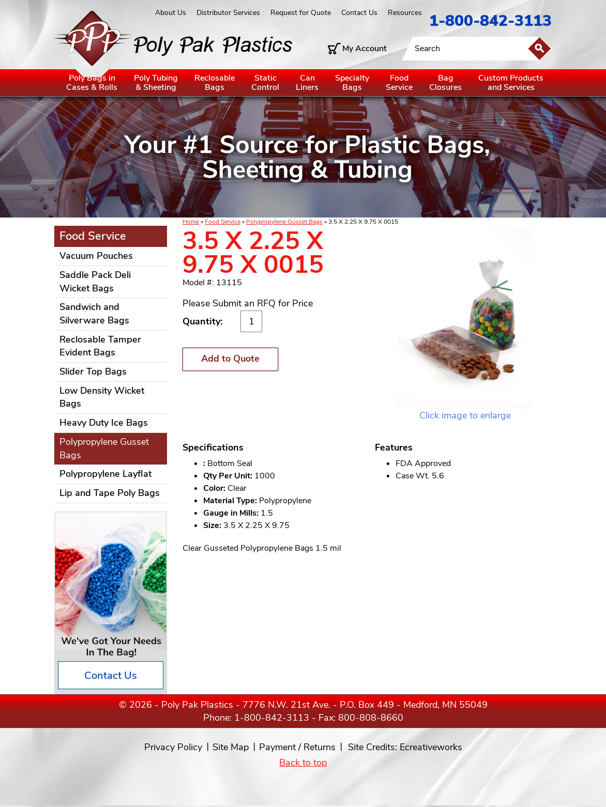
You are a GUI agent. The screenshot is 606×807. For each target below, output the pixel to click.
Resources (405, 13)
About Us (170, 13)
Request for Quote (300, 13)
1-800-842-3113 (490, 21)
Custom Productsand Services (510, 82)
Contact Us (359, 13)
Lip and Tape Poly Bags (109, 493)
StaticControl (265, 82)
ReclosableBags (214, 82)
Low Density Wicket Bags (101, 397)
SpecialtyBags (352, 82)
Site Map (231, 747)
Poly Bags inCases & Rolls (91, 82)
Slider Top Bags (93, 371)
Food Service (222, 222)
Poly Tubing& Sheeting (156, 82)
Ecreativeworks (431, 747)
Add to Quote (230, 358)
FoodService (399, 82)
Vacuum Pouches (96, 256)
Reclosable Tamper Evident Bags (100, 346)
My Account (364, 48)
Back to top (303, 762)
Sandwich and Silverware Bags (94, 314)
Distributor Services (228, 13)
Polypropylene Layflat (105, 474)
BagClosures (445, 82)
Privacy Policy (173, 747)
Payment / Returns (297, 747)
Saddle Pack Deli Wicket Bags (95, 281)
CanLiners (307, 82)
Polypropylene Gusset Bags (284, 222)
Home (191, 222)
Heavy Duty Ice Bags (103, 422)
